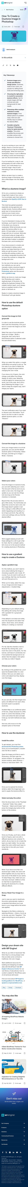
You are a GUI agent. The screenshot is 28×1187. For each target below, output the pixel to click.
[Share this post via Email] (17, 65)
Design (10, 987)
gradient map (10, 273)
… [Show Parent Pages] (2, 9)
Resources (13, 1140)
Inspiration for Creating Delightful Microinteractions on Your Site (13, 1078)
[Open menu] (25, 3)
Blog (4, 987)
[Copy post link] (3, 65)
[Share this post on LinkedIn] (14, 65)
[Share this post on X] (10, 65)
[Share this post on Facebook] (6, 65)
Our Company (13, 1123)
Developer (18, 987)
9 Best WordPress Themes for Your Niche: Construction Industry (14, 1048)
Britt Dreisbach (11, 49)
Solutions (13, 1131)
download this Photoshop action (12, 746)
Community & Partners (13, 1136)
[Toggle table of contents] (25, 57)
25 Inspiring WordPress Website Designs (13, 1018)
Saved (23, 9)
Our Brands (13, 1144)
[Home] (7, 3)
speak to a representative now (12, 983)
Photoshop (5, 271)
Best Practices (10, 9)
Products (13, 1127)
